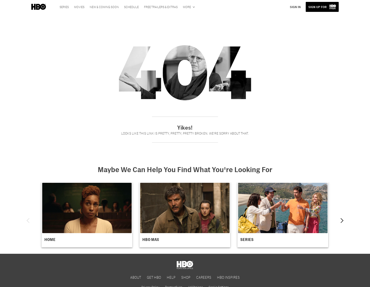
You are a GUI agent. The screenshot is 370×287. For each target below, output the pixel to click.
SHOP (185, 277)
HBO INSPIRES (228, 277)
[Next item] (342, 220)
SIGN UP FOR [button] (317, 7)
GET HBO (154, 277)
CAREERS (203, 277)
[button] (87, 215)
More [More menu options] (187, 7)
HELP (171, 277)
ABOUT (135, 277)
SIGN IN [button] (295, 7)
